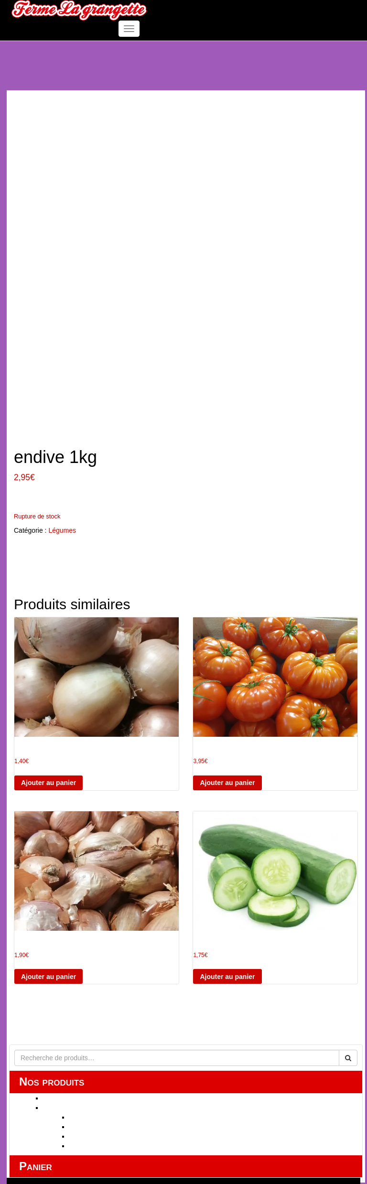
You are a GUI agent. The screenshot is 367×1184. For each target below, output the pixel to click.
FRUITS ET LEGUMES (77, 993)
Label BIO (84, 1031)
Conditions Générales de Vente (86, 1105)
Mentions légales (65, 1114)
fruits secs (84, 1012)
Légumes (62, 416)
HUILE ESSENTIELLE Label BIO (92, 983)
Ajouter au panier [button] (48, 668)
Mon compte (58, 1095)
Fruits (77, 1002)
